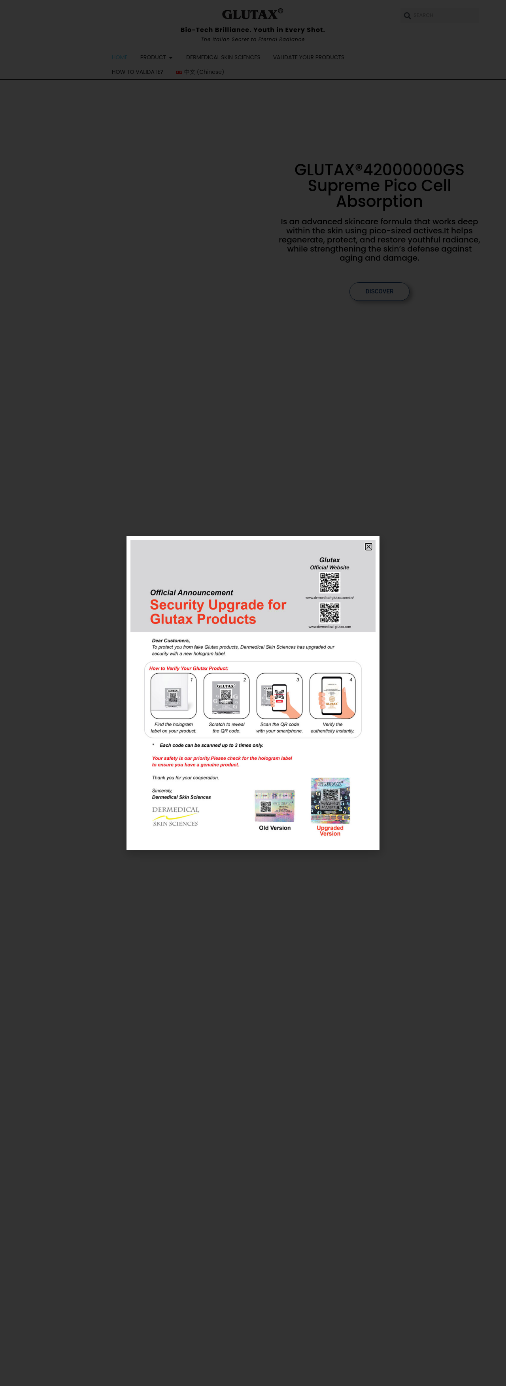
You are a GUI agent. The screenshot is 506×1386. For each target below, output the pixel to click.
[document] (253, 693)
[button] (369, 547)
